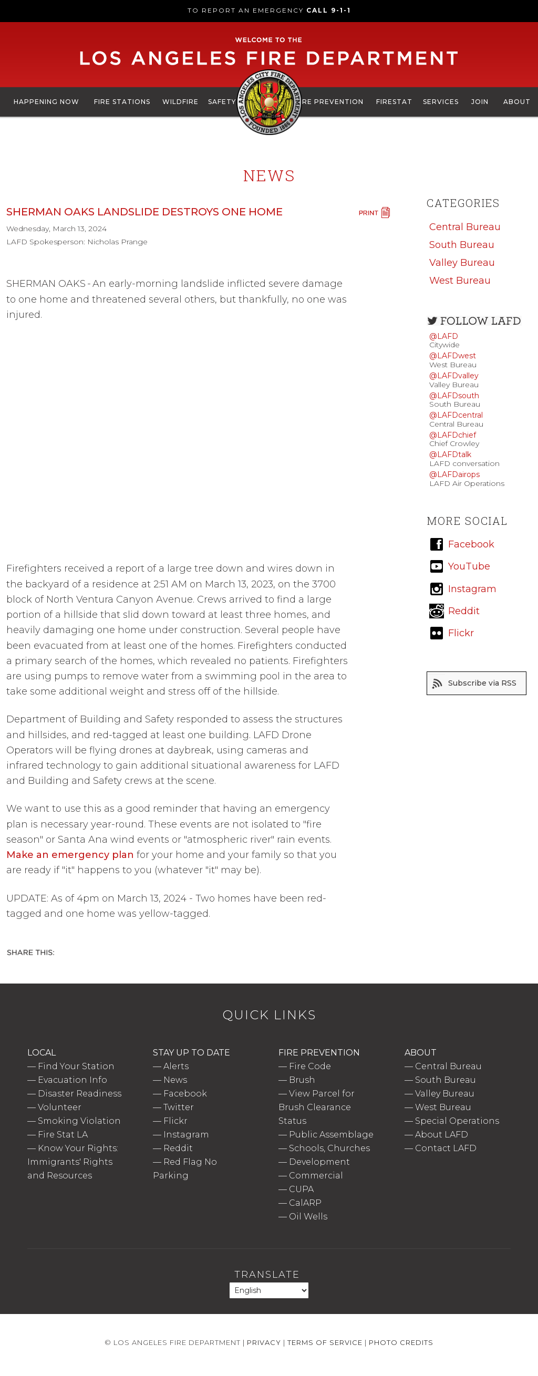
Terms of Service (325, 1342)
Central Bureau (465, 227)
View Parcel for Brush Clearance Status (316, 1107)
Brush (302, 1080)
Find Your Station (76, 1066)
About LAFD (441, 1135)
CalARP (305, 1203)
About (517, 102)
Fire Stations (122, 102)
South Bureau (461, 245)
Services (441, 102)
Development (319, 1162)
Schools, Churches (329, 1148)
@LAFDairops (454, 474)
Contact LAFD (446, 1148)
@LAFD (443, 336)
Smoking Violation (79, 1121)
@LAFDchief (452, 435)
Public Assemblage (331, 1135)
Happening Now (46, 102)
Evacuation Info (72, 1080)
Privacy (264, 1342)
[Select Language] (269, 1290)
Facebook (185, 1094)
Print (374, 212)
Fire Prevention (330, 102)
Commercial (316, 1176)
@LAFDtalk (450, 454)
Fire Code (310, 1066)
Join (480, 102)
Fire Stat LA (63, 1135)
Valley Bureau (462, 262)
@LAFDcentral (456, 415)
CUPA (301, 1189)
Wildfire (180, 102)
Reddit (178, 1148)
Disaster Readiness (79, 1094)
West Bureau (460, 280)
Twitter (178, 1107)
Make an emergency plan (70, 855)
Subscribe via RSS (482, 683)
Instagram (186, 1135)
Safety (222, 102)
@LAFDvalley (454, 375)
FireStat (394, 102)
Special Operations (457, 1121)
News (175, 1080)
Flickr (175, 1121)
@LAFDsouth (454, 395)
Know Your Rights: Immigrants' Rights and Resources (72, 1162)
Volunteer (59, 1107)
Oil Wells (308, 1217)
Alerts (176, 1066)
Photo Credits (401, 1342)
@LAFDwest (452, 355)
